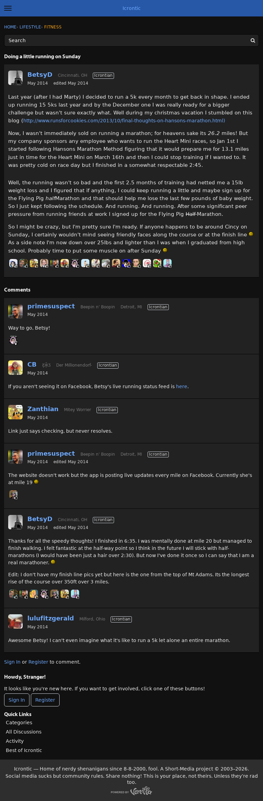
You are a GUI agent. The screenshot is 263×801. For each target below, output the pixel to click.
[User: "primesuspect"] (54, 263)
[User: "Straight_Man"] (44, 263)
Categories (19, 722)
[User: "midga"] (167, 263)
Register (38, 662)
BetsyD (39, 74)
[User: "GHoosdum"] (24, 263)
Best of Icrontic (24, 750)
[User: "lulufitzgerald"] (15, 621)
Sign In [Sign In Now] (17, 700)
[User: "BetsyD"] (15, 78)
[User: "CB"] (65, 263)
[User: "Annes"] (34, 594)
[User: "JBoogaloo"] (147, 263)
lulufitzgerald (50, 618)
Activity (15, 741)
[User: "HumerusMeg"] (137, 263)
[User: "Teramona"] (13, 263)
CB (32, 364)
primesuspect (51, 306)
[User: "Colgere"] (116, 263)
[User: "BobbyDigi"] (85, 263)
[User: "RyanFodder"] (13, 494)
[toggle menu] (8, 8)
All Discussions (23, 732)
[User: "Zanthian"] (34, 263)
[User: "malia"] (106, 263)
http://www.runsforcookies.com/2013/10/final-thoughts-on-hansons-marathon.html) (124, 120)
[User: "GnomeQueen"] (75, 263)
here (181, 386)
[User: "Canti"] (126, 263)
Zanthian (43, 408)
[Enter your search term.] (131, 40)
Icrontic (132, 8)
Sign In (12, 662)
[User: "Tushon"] (157, 263)
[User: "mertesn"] (95, 263)
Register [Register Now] (45, 700)
